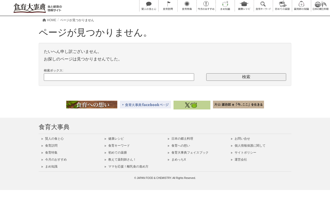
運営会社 (239, 159)
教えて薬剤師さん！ (120, 159)
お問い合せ (240, 138)
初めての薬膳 (116, 152)
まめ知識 (49, 166)
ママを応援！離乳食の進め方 (126, 166)
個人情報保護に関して (248, 145)
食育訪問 (49, 145)
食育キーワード (117, 145)
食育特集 (49, 152)
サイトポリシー (243, 152)
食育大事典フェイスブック (188, 152)
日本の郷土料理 (180, 138)
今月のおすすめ (54, 159)
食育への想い (179, 145)
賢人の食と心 (53, 138)
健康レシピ (114, 138)
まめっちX (177, 159)
